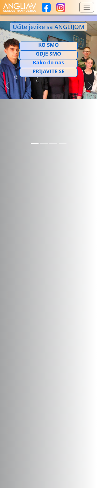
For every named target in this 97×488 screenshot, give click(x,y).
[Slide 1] (35, 143)
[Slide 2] (44, 143)
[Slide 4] (62, 143)
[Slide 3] (53, 143)
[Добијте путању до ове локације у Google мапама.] (48, 62)
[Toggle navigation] (86, 7)
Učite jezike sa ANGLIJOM (49, 27)
